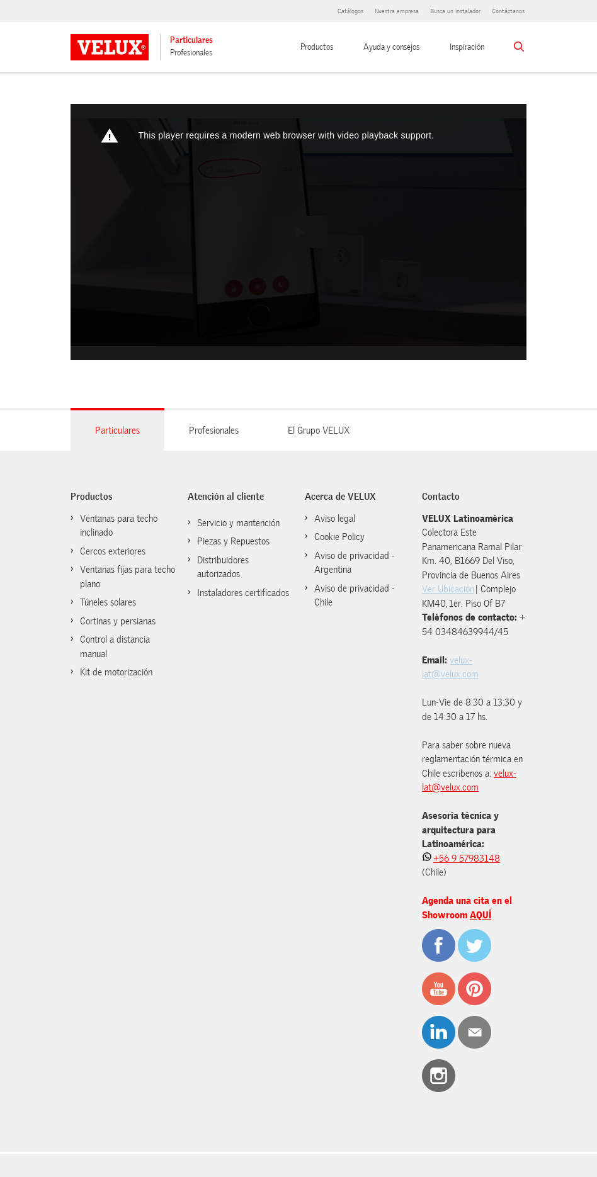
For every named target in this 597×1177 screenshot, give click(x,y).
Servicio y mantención (238, 523)
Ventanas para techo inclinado (118, 526)
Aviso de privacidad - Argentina (354, 563)
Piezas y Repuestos (233, 541)
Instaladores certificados (243, 593)
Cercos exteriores (112, 551)
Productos (316, 47)
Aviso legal (334, 518)
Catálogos (350, 11)
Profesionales (191, 52)
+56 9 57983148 (466, 858)
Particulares (191, 40)
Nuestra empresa (397, 11)
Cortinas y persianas (118, 621)
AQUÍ (480, 915)
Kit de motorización (116, 672)
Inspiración (467, 47)
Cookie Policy (339, 537)
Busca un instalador (455, 11)
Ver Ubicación (448, 589)
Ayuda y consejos (391, 47)
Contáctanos (508, 11)
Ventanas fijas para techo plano (127, 577)
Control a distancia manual (115, 647)
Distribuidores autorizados (223, 567)
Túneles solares (108, 602)
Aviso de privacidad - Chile (354, 596)
